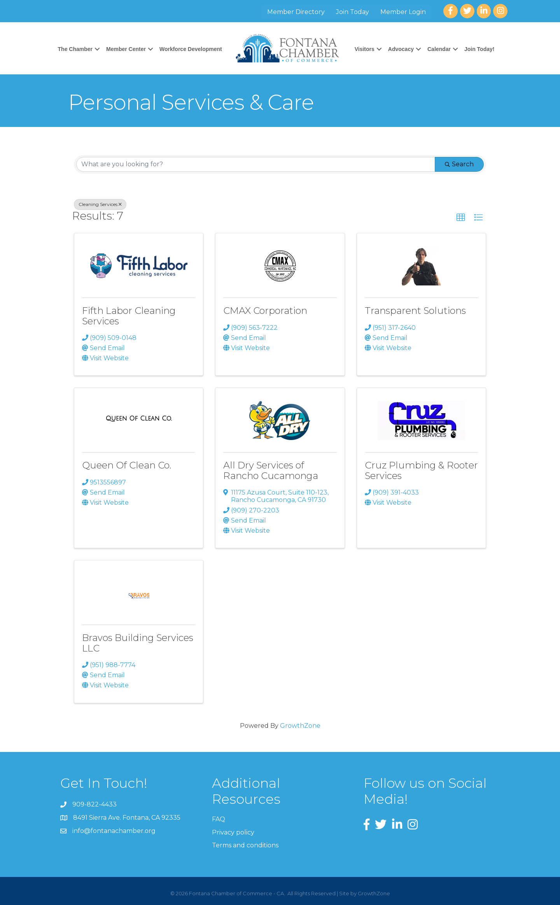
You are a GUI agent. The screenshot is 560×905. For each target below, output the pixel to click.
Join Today (352, 12)
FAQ (218, 819)
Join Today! (479, 49)
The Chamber (75, 49)
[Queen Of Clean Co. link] (139, 419)
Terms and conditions (245, 845)
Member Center (126, 49)
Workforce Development (190, 49)
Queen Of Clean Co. (126, 465)
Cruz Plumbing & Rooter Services (421, 470)
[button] (461, 217)
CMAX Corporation (265, 310)
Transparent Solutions (415, 310)
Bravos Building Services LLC (137, 642)
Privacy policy (233, 832)
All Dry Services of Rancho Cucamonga (270, 470)
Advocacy (401, 49)
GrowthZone (300, 725)
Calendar (439, 49)
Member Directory (296, 12)
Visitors (364, 49)
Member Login (403, 12)
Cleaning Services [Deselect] (100, 204)
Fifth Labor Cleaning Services (129, 315)
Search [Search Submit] (459, 164)
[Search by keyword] (255, 164)
